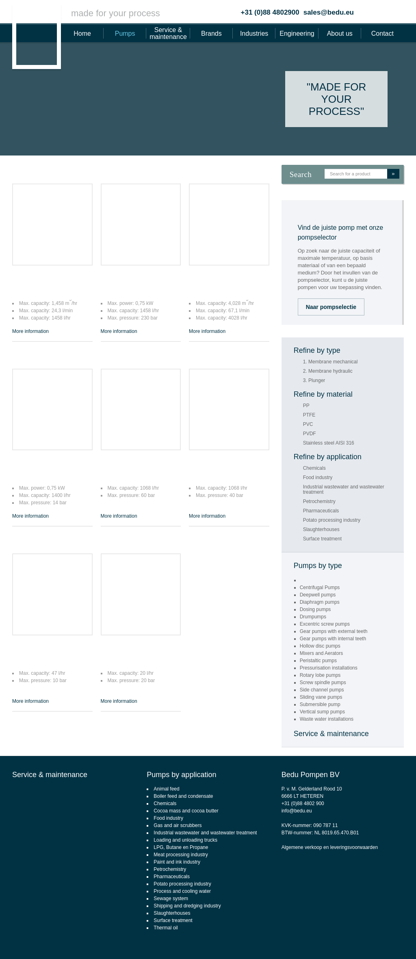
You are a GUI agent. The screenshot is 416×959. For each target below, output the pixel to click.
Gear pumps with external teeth (334, 631)
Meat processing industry (181, 854)
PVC (308, 424)
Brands (211, 33)
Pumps (125, 33)
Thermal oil (166, 928)
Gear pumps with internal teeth (333, 638)
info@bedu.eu (297, 811)
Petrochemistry (319, 501)
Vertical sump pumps (322, 712)
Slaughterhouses (321, 529)
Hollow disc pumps (320, 646)
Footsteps (406, 941)
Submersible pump (320, 704)
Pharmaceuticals (321, 511)
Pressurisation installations (329, 668)
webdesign (376, 941)
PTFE (309, 415)
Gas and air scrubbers (178, 825)
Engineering (297, 33)
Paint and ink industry (177, 862)
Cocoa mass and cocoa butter (186, 811)
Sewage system (171, 898)
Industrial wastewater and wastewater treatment (343, 489)
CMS (354, 941)
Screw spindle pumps (323, 682)
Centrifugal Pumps (320, 587)
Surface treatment (322, 539)
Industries (254, 33)
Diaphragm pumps (320, 602)
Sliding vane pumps (321, 697)
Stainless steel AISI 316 (328, 443)
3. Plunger (314, 380)
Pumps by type (318, 566)
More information (30, 331)
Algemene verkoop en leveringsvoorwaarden (330, 847)
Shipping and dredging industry (187, 906)
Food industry (318, 477)
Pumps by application (181, 775)
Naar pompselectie (331, 307)
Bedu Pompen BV (311, 775)
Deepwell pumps (318, 595)
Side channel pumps (322, 690)
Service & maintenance (168, 33)
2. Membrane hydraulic (328, 371)
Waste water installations (326, 719)
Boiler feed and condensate (183, 796)
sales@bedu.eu (328, 12)
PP (306, 405)
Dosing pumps (315, 609)
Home (82, 33)
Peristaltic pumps (318, 660)
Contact (382, 33)
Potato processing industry (331, 520)
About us (340, 33)
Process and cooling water (182, 891)
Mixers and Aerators (321, 653)
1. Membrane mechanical (330, 362)
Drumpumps (313, 617)
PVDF (309, 433)
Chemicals (314, 468)
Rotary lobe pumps (320, 675)
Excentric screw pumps (325, 624)
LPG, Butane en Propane (181, 847)
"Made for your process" (336, 99)
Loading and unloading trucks (185, 840)
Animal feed (166, 789)
